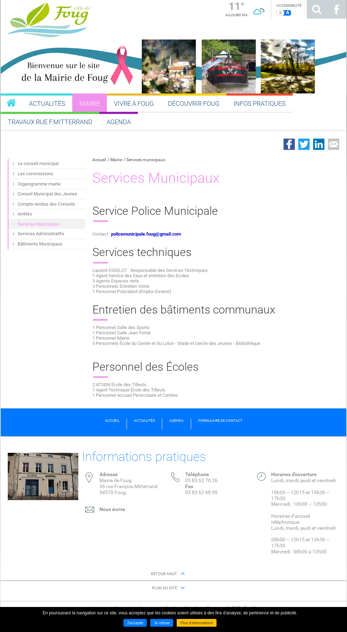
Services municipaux (145, 159)
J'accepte (135, 623)
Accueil (99, 159)
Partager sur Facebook (289, 144)
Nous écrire (112, 509)
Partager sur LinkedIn (318, 144)
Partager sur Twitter (304, 144)
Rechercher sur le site (317, 9)
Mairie (116, 159)
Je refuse (162, 623)
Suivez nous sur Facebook (336, 9)
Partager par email (333, 144)
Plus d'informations (196, 623)
